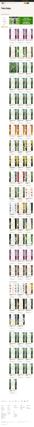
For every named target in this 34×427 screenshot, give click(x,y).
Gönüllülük (21, 405)
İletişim (14, 417)
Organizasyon (2, 407)
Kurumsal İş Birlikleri (28, 407)
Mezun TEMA (21, 409)
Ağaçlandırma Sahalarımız (16, 407)
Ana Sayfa (2, 5)
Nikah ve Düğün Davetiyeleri (3, 413)
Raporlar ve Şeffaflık (3, 408)
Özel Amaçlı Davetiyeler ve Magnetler (3, 418)
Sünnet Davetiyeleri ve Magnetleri (3, 416)
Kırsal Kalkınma (9, 407)
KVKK (14, 413)
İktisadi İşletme (2, 409)
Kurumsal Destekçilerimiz (28, 408)
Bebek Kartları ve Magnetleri (3, 415)
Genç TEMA (21, 408)
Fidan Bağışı (4, 19)
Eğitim (8, 408)
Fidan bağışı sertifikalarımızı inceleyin (5, 14)
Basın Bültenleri (9, 413)
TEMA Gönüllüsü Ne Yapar (22, 407)
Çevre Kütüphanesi (15, 415)
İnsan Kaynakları (15, 416)
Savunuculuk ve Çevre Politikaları (9, 409)
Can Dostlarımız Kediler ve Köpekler (5, 21)
